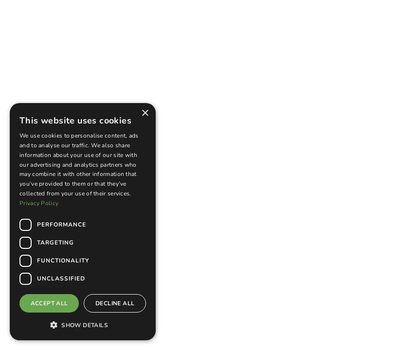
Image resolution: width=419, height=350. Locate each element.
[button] (82, 325)
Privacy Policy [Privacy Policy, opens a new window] (38, 203)
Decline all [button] (114, 303)
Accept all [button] (49, 303)
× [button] (144, 113)
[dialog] (83, 221)
